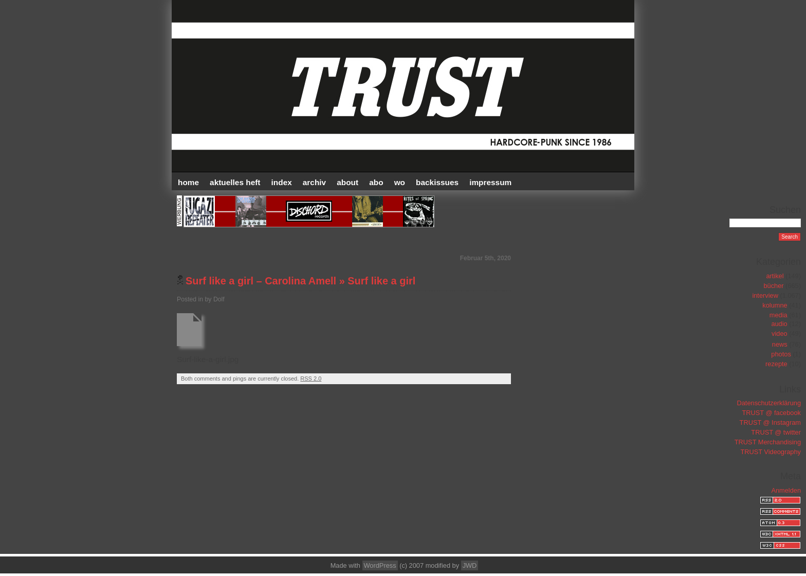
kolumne (774, 305)
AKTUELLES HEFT (235, 182)
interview (765, 295)
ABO (376, 182)
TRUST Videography (770, 452)
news (779, 344)
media (778, 315)
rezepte (776, 364)
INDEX (281, 182)
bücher (773, 286)
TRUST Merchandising (768, 442)
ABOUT (347, 182)
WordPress (380, 565)
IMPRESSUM (490, 182)
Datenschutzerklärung (769, 403)
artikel (774, 276)
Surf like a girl (381, 280)
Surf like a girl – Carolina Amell (261, 280)
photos (781, 354)
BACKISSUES (437, 182)
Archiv (314, 182)
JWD (470, 565)
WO (399, 182)
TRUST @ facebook (771, 413)
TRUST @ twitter (776, 432)
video (779, 333)
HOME (188, 182)
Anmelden (786, 490)
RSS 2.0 (310, 378)
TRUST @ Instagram (770, 422)
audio (779, 324)
